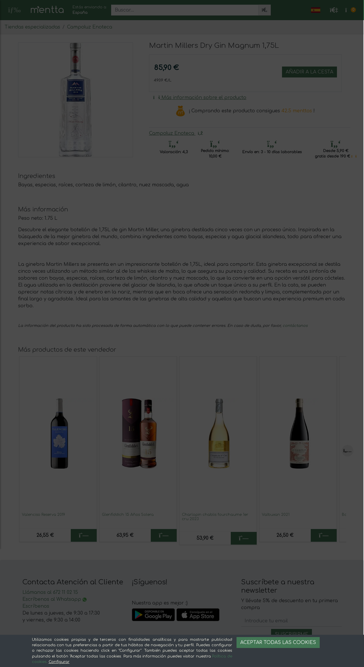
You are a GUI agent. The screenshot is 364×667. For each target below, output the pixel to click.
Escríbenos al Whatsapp (54, 599)
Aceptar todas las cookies (278, 642)
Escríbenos (35, 606)
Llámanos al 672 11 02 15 (50, 592)
